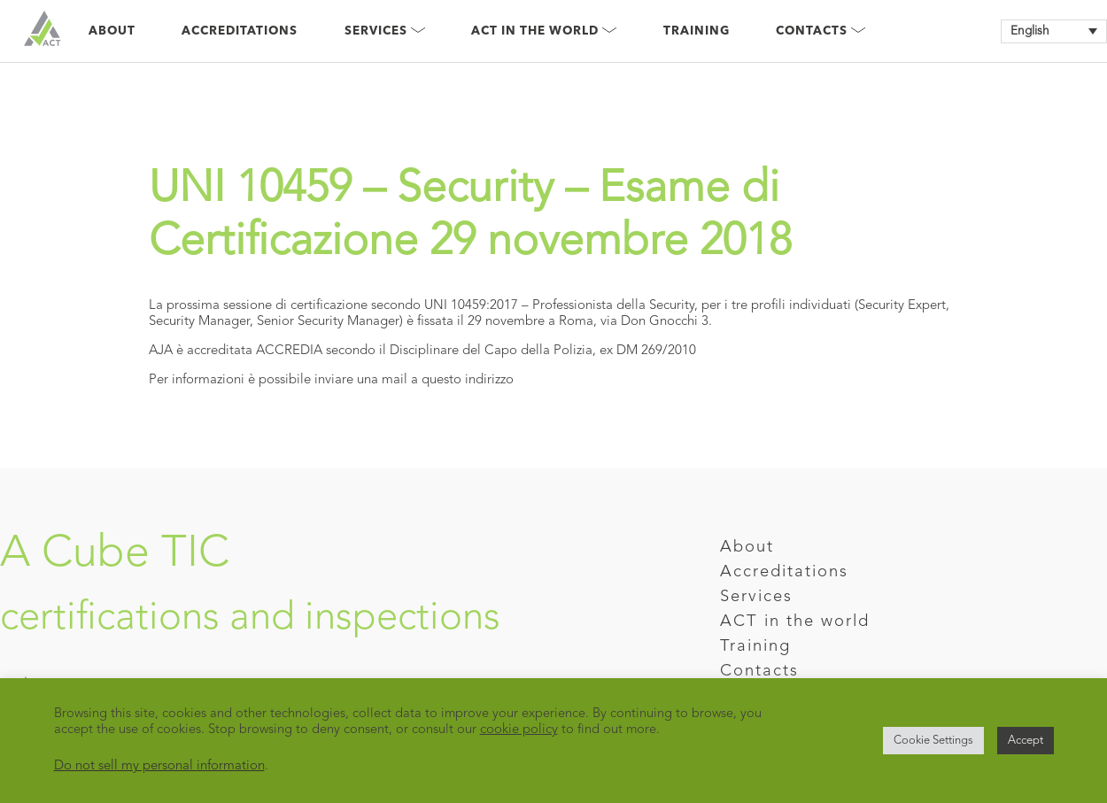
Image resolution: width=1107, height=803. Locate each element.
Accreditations (240, 31)
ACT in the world (795, 622)
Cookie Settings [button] (933, 740)
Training (696, 31)
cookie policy (519, 730)
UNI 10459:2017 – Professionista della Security (559, 306)
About (112, 31)
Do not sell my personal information (159, 766)
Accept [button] (1025, 740)
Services (384, 31)
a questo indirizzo (462, 380)
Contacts (820, 31)
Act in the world (543, 31)
